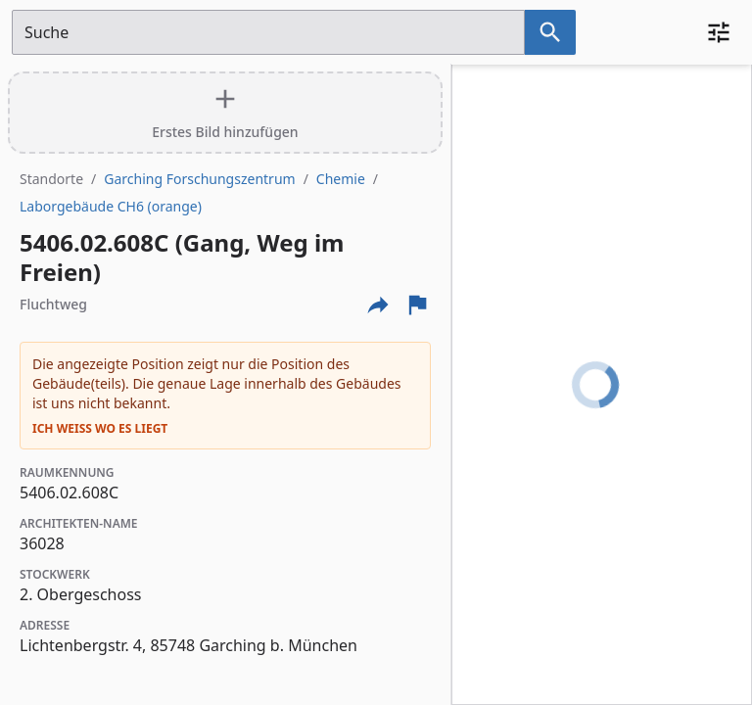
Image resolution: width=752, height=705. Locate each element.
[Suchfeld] (268, 32)
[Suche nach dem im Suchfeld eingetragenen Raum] (550, 32)
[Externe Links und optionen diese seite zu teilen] (378, 304)
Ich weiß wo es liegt (99, 429)
